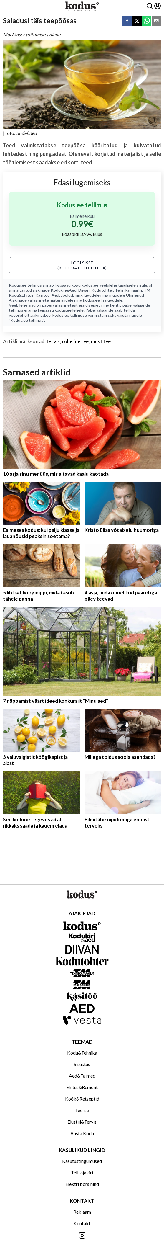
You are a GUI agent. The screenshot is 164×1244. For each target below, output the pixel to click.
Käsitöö (42, 294)
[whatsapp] (146, 21)
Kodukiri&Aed (64, 289)
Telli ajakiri (82, 1172)
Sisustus (82, 1064)
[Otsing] (149, 6)
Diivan (84, 289)
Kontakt (82, 1223)
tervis (53, 341)
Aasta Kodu (82, 1133)
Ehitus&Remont (82, 1087)
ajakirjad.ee (40, 315)
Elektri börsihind (82, 1184)
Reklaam (82, 1211)
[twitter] (137, 21)
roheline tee (75, 341)
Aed (55, 294)
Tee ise (82, 1110)
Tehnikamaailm (128, 289)
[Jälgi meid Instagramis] (82, 1236)
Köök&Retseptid (82, 1098)
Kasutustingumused (82, 1161)
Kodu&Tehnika (82, 1052)
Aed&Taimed (82, 1075)
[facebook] (127, 21)
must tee (101, 341)
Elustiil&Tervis (82, 1121)
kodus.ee (90, 284)
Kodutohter (102, 289)
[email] (156, 21)
